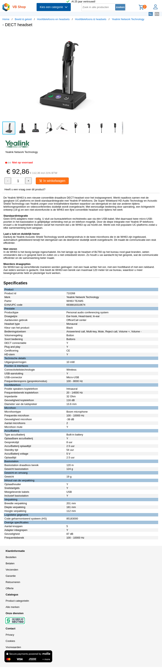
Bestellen (11, 557)
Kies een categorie (54, 7)
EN (157, 13)
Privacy (10, 634)
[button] (119, 34)
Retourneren (13, 582)
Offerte (10, 588)
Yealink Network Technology (128, 19)
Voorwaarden (13, 647)
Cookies (10, 640)
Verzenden (12, 569)
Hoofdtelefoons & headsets (90, 19)
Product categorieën (17, 600)
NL (150, 13)
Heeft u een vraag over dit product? (24, 189)
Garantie (11, 575)
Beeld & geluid (23, 19)
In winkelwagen (52, 180)
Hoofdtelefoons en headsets (53, 19)
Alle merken (12, 607)
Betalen (10, 563)
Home (5, 19)
